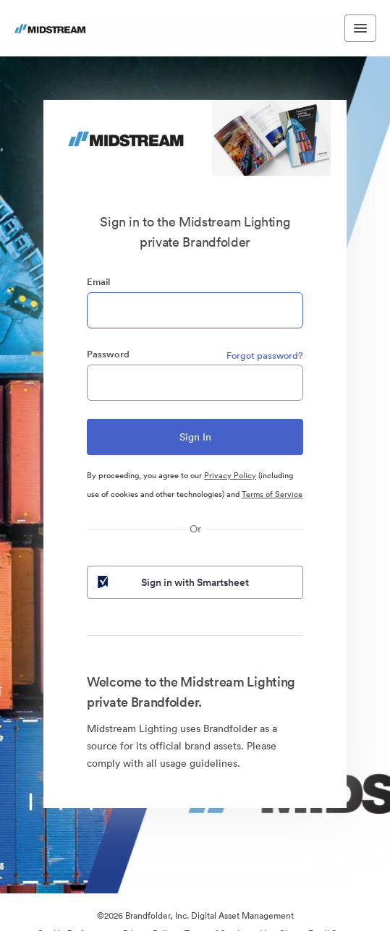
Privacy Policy (230, 475)
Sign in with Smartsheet (172, 582)
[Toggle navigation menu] (360, 28)
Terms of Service (272, 494)
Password (108, 354)
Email (98, 282)
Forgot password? (264, 355)
